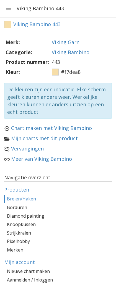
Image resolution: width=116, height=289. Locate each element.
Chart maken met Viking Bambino (51, 128)
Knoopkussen (21, 224)
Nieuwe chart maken (28, 271)
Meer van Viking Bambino (41, 158)
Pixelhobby (18, 241)
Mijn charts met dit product (44, 138)
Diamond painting (25, 216)
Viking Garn (65, 42)
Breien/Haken (21, 199)
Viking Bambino (70, 52)
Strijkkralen (19, 233)
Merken (15, 250)
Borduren (17, 207)
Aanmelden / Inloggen (30, 280)
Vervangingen (27, 148)
